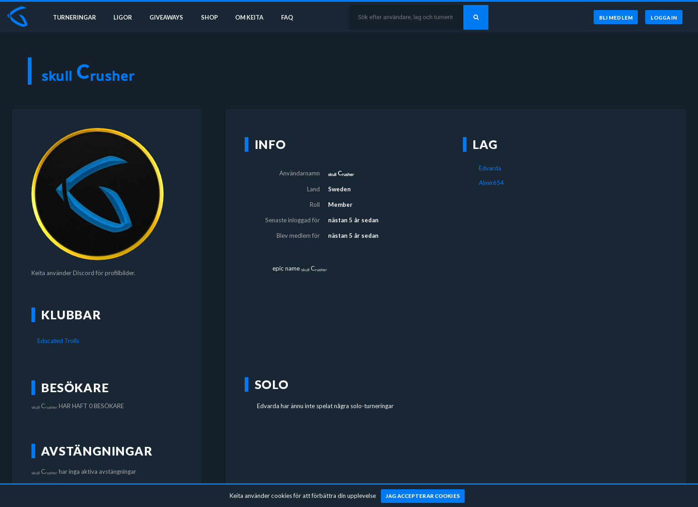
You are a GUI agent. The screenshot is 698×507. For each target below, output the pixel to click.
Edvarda (490, 168)
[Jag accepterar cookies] (423, 496)
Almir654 (491, 182)
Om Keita (253, 17)
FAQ (292, 17)
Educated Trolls (58, 340)
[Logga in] (664, 17)
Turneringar (73, 17)
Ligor (123, 17)
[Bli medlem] (614, 17)
